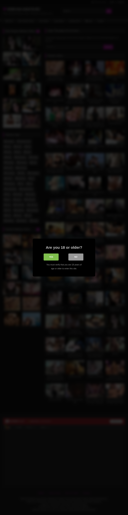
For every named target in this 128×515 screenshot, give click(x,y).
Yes (51, 257)
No (75, 257)
